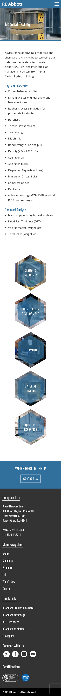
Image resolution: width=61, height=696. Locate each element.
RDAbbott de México (13, 629)
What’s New (8, 581)
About (5, 554)
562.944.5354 (17, 530)
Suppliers (7, 560)
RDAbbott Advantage (13, 615)
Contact (7, 588)
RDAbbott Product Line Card (18, 608)
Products (7, 567)
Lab (4, 574)
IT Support (8, 636)
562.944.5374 (14, 535)
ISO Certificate (10, 622)
